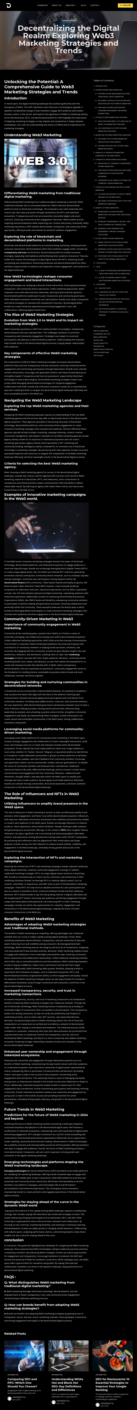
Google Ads (98, 340)
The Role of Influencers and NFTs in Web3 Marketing (112, 188)
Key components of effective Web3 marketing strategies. (112, 129)
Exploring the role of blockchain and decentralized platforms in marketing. (114, 102)
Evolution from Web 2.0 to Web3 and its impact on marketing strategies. (114, 122)
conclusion (101, 263)
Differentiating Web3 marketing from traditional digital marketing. (114, 95)
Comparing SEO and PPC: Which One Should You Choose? (113, 293)
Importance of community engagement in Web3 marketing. (114, 164)
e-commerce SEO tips (101, 334)
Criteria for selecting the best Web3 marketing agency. (113, 147)
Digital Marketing (100, 331)
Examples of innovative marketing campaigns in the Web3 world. (109, 154)
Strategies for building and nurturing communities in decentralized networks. (114, 173)
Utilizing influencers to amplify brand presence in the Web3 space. (114, 195)
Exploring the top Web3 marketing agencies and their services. (112, 140)
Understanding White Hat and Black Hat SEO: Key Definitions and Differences (114, 302)
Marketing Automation (103, 349)
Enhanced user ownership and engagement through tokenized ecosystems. (111, 231)
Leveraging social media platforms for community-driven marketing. (114, 181)
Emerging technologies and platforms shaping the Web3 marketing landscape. (114, 250)
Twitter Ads (98, 355)
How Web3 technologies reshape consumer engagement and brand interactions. (112, 110)
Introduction (101, 86)
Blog (83, 5)
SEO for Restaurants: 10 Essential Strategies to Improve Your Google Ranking (113, 312)
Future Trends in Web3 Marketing (109, 238)
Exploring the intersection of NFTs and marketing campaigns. (114, 202)
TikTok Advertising (101, 352)
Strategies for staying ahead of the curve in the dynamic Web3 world (113, 257)
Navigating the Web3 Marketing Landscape (113, 135)
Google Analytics (100, 343)
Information (69, 20)
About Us (56, 5)
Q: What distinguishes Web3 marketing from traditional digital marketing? (115, 272)
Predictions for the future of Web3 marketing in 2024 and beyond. (113, 243)
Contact (95, 5)
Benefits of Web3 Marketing (107, 208)
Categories (100, 284)
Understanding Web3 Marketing (108, 90)
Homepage (42, 5)
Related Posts (105, 288)
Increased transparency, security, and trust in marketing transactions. (114, 223)
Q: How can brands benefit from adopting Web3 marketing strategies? (114, 279)
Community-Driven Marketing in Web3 (111, 160)
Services (71, 5)
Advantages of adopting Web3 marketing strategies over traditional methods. (114, 215)
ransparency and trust (16, 252)
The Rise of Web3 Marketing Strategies (111, 117)
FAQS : (98, 267)
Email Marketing (100, 337)
